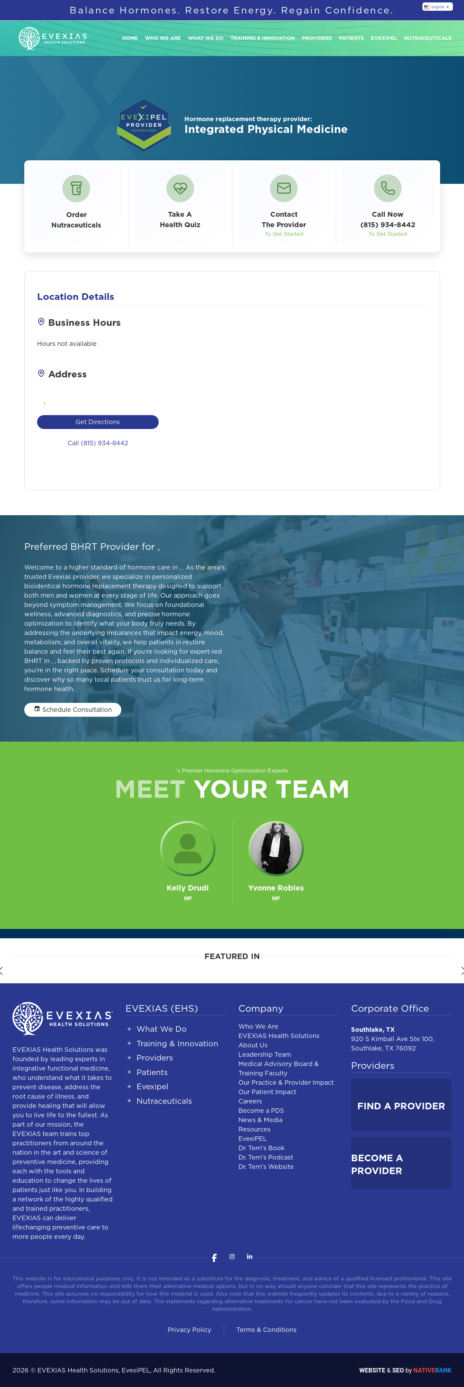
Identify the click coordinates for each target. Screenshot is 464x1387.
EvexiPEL (252, 1138)
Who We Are (258, 1026)
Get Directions (98, 422)
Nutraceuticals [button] (428, 38)
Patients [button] (351, 38)
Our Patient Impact (267, 1092)
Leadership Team (264, 1054)
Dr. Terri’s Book (261, 1148)
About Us (253, 1045)
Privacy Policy (189, 1329)
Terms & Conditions (266, 1329)
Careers (250, 1101)
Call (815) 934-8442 (98, 443)
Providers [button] (317, 38)
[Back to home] (53, 38)
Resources (254, 1129)
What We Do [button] (206, 38)
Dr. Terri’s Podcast (265, 1157)
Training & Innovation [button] (262, 38)
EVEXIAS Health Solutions (278, 1035)
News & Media (260, 1120)
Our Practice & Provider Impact (286, 1082)
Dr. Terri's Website (266, 1166)
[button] (180, 206)
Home (130, 38)
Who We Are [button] (163, 38)
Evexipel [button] (384, 38)
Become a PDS (261, 1110)
